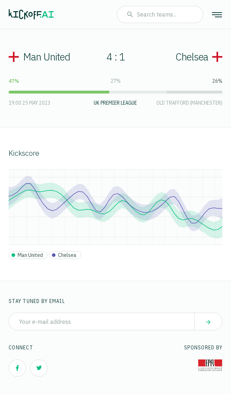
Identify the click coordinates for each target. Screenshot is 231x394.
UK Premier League (115, 102)
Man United (39, 56)
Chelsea (199, 56)
